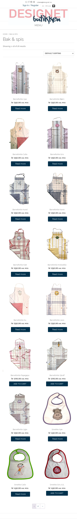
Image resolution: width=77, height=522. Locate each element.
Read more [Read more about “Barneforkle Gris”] (57, 164)
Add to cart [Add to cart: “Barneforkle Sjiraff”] (57, 384)
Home (5, 34)
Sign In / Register (31, 5)
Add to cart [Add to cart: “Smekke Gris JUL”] (57, 493)
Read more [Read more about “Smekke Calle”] (20, 494)
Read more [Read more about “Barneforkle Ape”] (20, 108)
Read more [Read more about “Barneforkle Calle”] (20, 164)
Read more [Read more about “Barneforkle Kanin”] (57, 219)
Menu (38, 25)
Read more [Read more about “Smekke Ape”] (57, 439)
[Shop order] (58, 53)
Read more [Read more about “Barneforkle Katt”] (20, 274)
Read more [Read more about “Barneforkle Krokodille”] (57, 274)
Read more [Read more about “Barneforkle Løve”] (57, 329)
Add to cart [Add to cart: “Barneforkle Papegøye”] (20, 384)
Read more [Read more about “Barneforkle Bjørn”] (57, 108)
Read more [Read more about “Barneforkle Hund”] (20, 219)
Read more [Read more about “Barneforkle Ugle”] (20, 439)
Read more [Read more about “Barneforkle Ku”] (20, 329)
